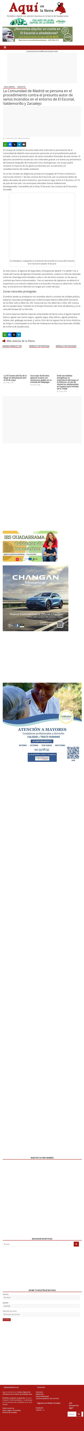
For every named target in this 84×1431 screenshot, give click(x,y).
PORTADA (45, 346)
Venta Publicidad (42, 1396)
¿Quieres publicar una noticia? (47, 1398)
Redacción (40, 1394)
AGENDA (6, 346)
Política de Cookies (10, 1412)
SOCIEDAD (72, 346)
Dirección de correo (10, 1311)
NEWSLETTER (21, 87)
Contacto (39, 1392)
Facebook (39, 1408)
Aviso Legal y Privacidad (12, 1410)
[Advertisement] (42, 67)
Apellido (5, 1303)
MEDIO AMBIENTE (9, 87)
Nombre (6, 1294)
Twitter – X (40, 1410)
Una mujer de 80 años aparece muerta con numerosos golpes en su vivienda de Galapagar (41, 378)
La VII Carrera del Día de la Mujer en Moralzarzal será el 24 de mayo (15, 377)
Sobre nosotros (8, 1408)
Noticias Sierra (24, 138)
